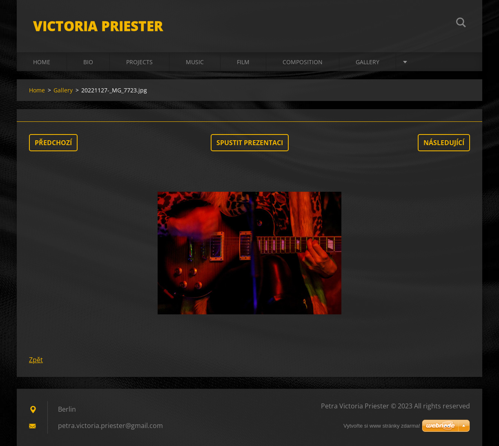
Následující (443, 142)
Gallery (367, 62)
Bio (88, 62)
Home (41, 62)
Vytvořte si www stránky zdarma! (381, 426)
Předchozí (53, 142)
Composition (303, 62)
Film (243, 62)
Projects (139, 62)
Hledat (461, 23)
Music (195, 62)
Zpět (36, 359)
